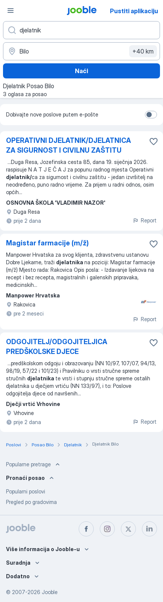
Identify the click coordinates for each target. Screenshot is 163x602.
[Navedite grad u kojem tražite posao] (81, 51)
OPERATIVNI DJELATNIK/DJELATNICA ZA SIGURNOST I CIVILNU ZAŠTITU (68, 145)
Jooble (50, 592)
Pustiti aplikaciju (134, 11)
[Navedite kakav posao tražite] (81, 30)
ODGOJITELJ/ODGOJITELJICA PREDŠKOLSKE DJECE (56, 346)
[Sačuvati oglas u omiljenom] (153, 141)
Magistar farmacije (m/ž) (47, 243)
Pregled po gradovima (31, 502)
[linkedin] (149, 528)
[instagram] (107, 528)
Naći (81, 71)
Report (145, 220)
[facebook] (86, 528)
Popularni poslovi (25, 491)
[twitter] (128, 528)
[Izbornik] (10, 10)
